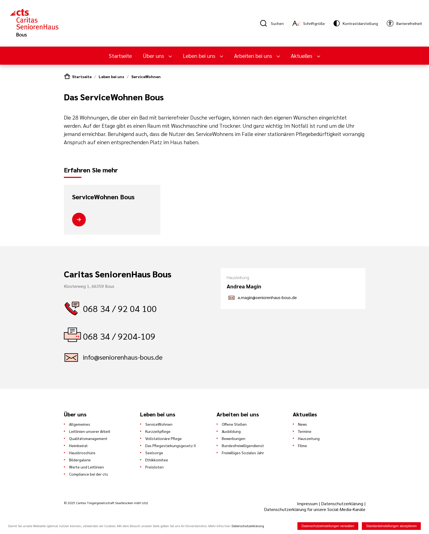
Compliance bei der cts (88, 473)
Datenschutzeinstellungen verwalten (328, 526)
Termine (304, 431)
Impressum (308, 503)
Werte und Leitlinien (86, 466)
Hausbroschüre (82, 452)
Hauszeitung (309, 438)
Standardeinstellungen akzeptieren (391, 526)
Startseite (120, 55)
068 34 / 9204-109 (119, 336)
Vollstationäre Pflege (163, 438)
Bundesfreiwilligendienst (243, 445)
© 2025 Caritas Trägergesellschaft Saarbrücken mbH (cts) (106, 503)
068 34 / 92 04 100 (120, 308)
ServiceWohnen (146, 76)
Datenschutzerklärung (342, 503)
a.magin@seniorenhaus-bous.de (267, 297)
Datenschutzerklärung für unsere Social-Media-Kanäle (314, 509)
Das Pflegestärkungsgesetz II (170, 445)
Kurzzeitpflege (158, 431)
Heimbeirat (78, 445)
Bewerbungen (233, 438)
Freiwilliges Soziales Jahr (243, 452)
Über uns (154, 55)
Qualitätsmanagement (88, 438)
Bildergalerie (80, 459)
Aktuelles (302, 55)
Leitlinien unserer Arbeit (89, 431)
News (302, 424)
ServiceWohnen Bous (103, 197)
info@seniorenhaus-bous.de (123, 357)
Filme (302, 445)
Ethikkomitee (156, 459)
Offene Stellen (234, 424)
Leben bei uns (200, 55)
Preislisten (154, 466)
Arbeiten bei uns (253, 55)
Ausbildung (231, 431)
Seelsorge (154, 452)
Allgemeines (79, 424)
